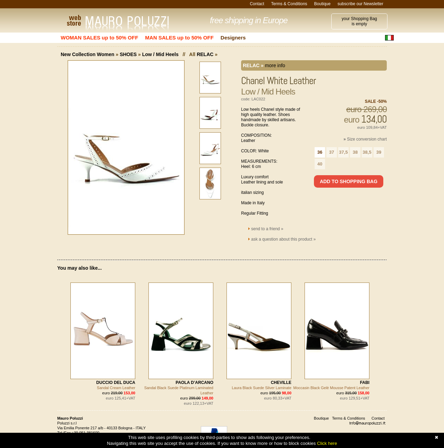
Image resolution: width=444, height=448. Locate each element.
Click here (327, 443)
